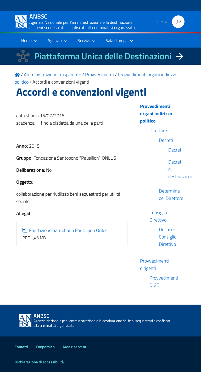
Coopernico (45, 347)
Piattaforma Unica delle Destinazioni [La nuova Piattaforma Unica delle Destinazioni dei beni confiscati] (102, 56)
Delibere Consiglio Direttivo (167, 237)
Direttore (158, 130)
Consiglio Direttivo (158, 216)
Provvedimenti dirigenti (154, 264)
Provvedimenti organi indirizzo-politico (157, 113)
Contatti (21, 347)
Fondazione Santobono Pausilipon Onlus (65, 230)
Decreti (166, 140)
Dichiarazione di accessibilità (39, 362)
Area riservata (74, 347)
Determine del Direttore (171, 194)
